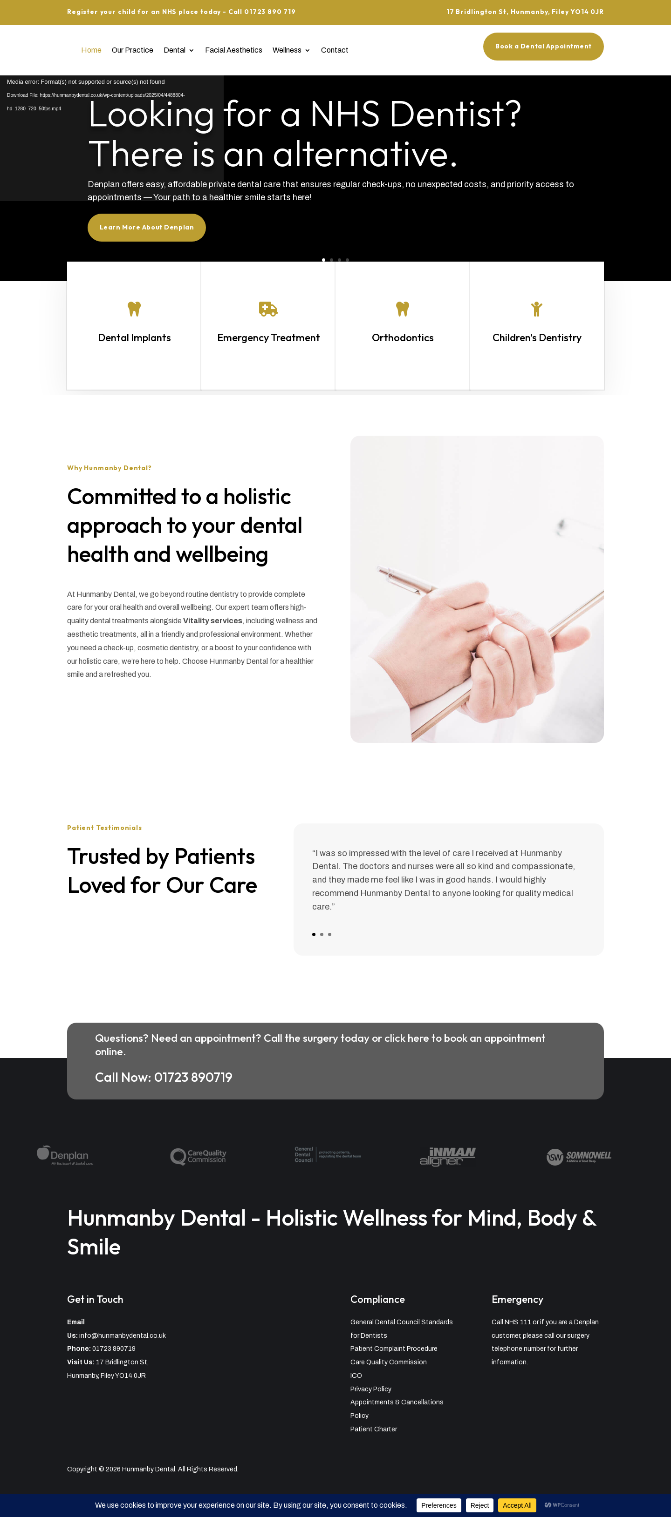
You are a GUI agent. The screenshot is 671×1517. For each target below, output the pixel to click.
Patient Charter (373, 1429)
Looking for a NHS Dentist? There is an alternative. (309, 138)
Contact (335, 50)
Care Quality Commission (388, 1362)
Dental (174, 50)
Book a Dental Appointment (543, 46)
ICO (356, 1375)
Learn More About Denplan (171, 221)
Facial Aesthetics (233, 50)
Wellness (287, 50)
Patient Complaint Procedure (394, 1348)
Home (91, 50)
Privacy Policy (370, 1389)
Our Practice (132, 50)
